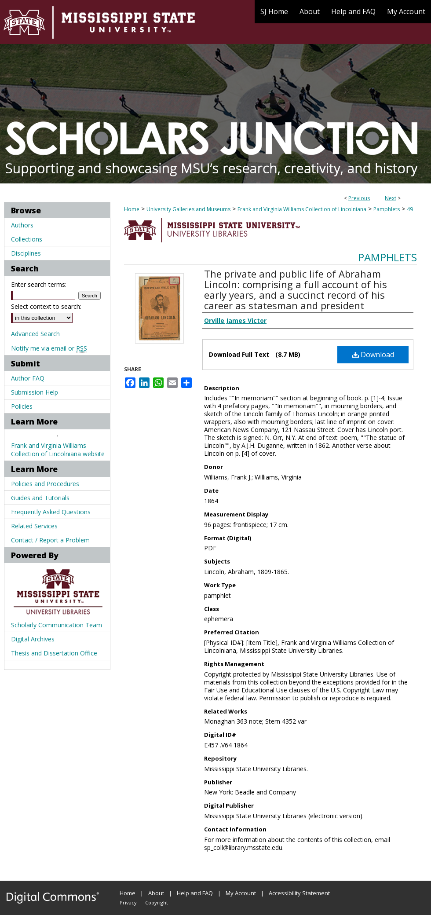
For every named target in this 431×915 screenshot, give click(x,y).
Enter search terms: (38, 284)
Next (390, 198)
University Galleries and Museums (188, 209)
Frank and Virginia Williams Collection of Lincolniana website (58, 449)
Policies (22, 406)
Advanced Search (35, 333)
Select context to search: (46, 306)
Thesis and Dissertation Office (54, 653)
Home (131, 209)
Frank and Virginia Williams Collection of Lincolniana (301, 209)
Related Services (34, 526)
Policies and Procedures (45, 483)
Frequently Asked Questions (51, 512)
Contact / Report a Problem (50, 540)
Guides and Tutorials (40, 498)
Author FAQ (27, 378)
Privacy (128, 902)
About (156, 893)
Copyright (156, 902)
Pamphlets (386, 209)
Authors (22, 225)
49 (410, 209)
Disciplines (26, 253)
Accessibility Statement (299, 893)
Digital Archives (33, 639)
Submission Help (34, 392)
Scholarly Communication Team (56, 625)
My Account (241, 893)
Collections (26, 239)
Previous (359, 198)
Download (373, 354)
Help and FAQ (195, 893)
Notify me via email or (49, 348)
